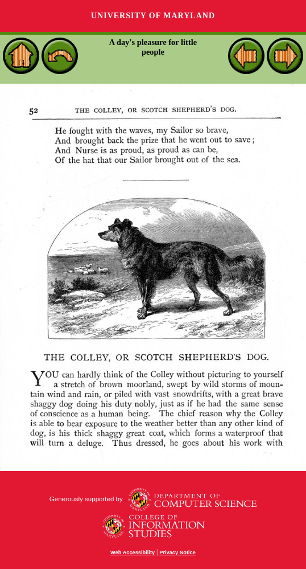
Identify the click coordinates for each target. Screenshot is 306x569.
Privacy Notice (177, 552)
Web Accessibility (132, 552)
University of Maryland (153, 15)
